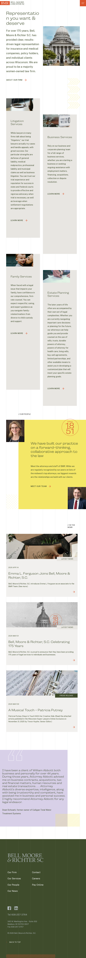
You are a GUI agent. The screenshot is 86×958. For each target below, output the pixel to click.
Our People (13, 885)
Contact (36, 872)
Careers (36, 878)
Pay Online (37, 885)
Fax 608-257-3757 (16, 927)
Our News (13, 891)
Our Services (14, 878)
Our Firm (12, 872)
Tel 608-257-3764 (17, 914)
